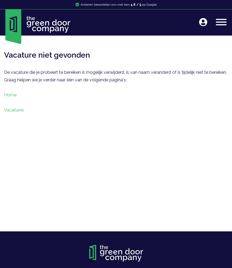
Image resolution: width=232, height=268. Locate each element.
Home (10, 95)
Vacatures (14, 110)
